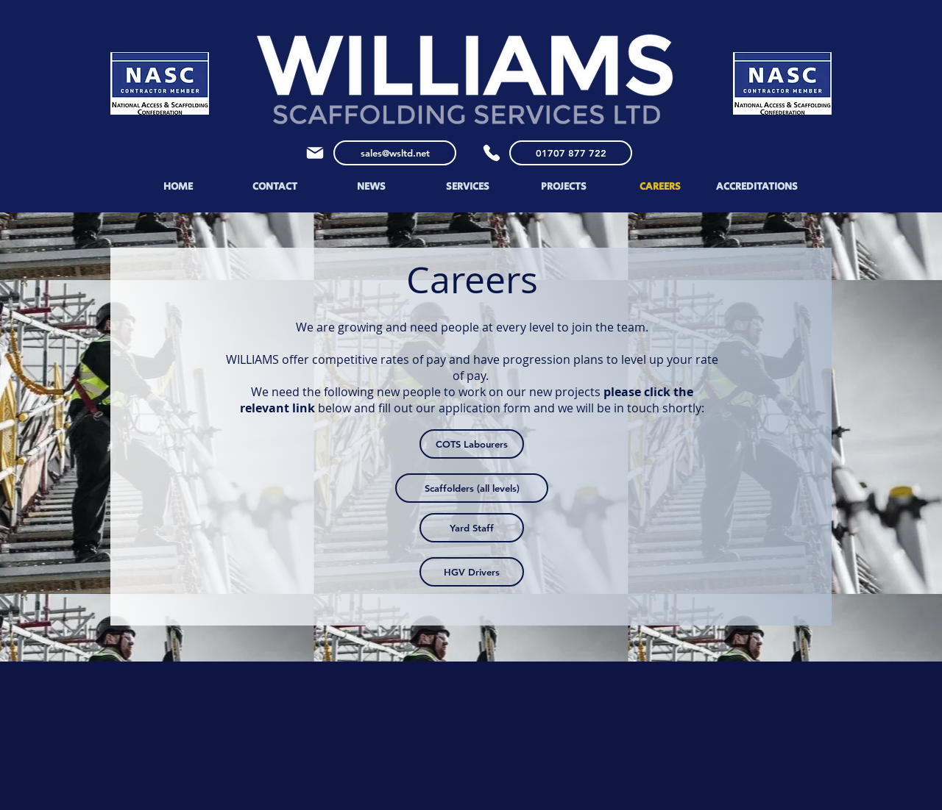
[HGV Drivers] (471, 572)
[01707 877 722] (570, 152)
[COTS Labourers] (471, 444)
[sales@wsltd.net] (394, 152)
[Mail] (315, 152)
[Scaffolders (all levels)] (471, 488)
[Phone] (491, 152)
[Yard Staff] (471, 527)
